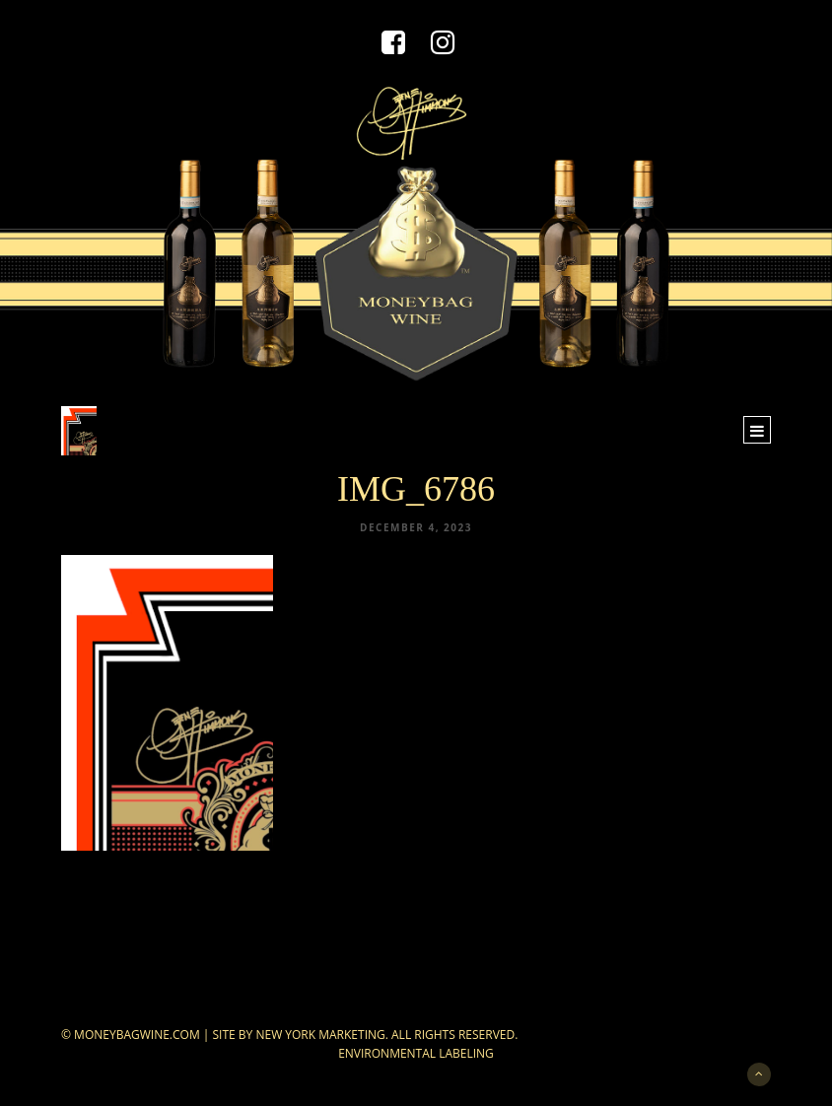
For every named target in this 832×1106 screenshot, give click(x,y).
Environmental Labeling (416, 1053)
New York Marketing (319, 1034)
